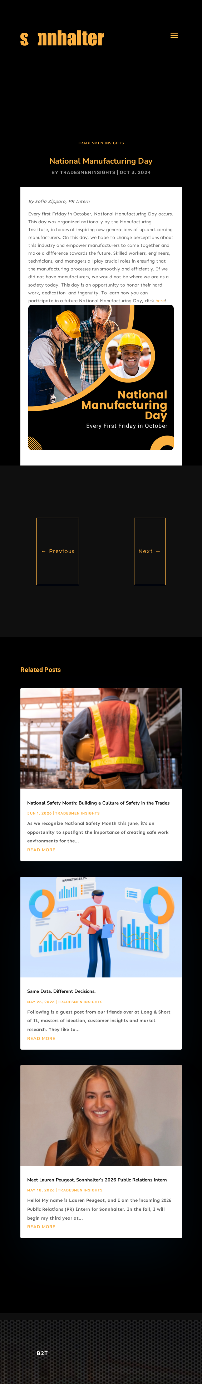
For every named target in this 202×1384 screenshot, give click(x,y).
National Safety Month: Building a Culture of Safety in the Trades (98, 803)
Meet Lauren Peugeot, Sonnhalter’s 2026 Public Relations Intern (97, 1180)
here (160, 300)
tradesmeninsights (87, 172)
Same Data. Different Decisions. (61, 991)
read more (41, 850)
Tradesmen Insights (101, 143)
